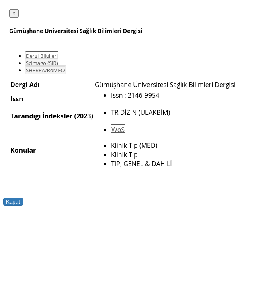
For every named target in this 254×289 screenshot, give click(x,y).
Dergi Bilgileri (42, 55)
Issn (16, 98)
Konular (23, 150)
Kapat (13, 202)
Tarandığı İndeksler (41, 116)
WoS (118, 129)
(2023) (83, 116)
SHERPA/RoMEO (45, 70)
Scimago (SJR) (42, 63)
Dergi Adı (25, 84)
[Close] (14, 13)
